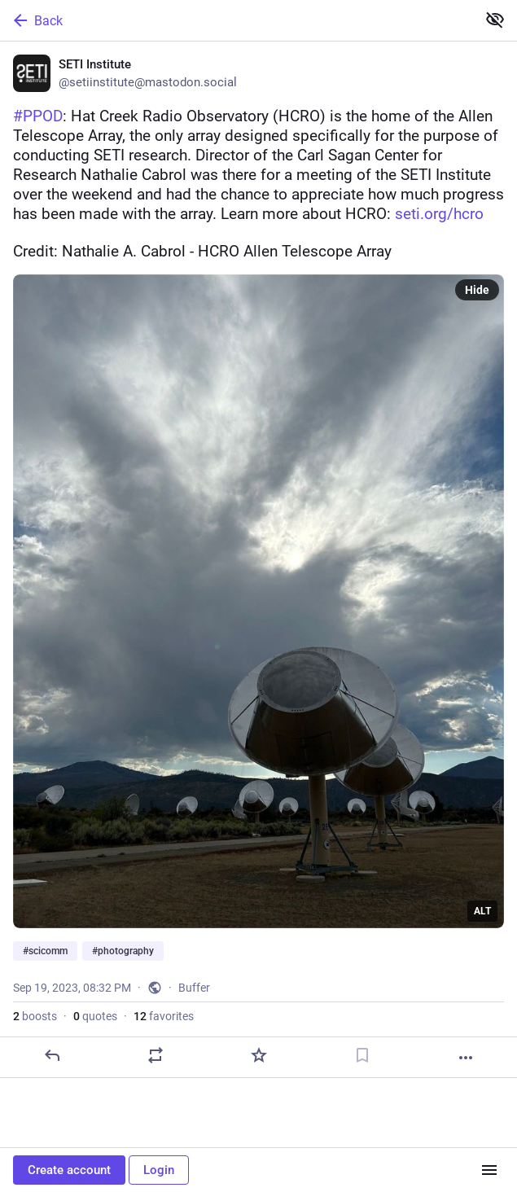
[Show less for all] (495, 19)
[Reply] (52, 1055)
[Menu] (489, 1170)
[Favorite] (259, 1055)
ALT (482, 911)
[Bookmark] (362, 1055)
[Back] (236, 20)
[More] (465, 1057)
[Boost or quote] (155, 1055)
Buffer (194, 987)
